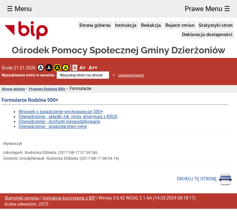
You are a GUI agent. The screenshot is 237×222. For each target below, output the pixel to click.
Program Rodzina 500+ (47, 89)
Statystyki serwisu (22, 197)
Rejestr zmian (179, 25)
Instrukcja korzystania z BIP (69, 197)
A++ (93, 68)
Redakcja (151, 25)
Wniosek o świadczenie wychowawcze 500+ (61, 111)
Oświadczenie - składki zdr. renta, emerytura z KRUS (68, 116)
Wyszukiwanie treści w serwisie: (28, 75)
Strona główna (94, 25)
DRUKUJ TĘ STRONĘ (204, 179)
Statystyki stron (215, 25)
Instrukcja (126, 25)
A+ (82, 68)
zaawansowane (131, 75)
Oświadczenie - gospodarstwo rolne (53, 126)
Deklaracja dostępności (207, 34)
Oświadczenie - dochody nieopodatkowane (59, 121)
